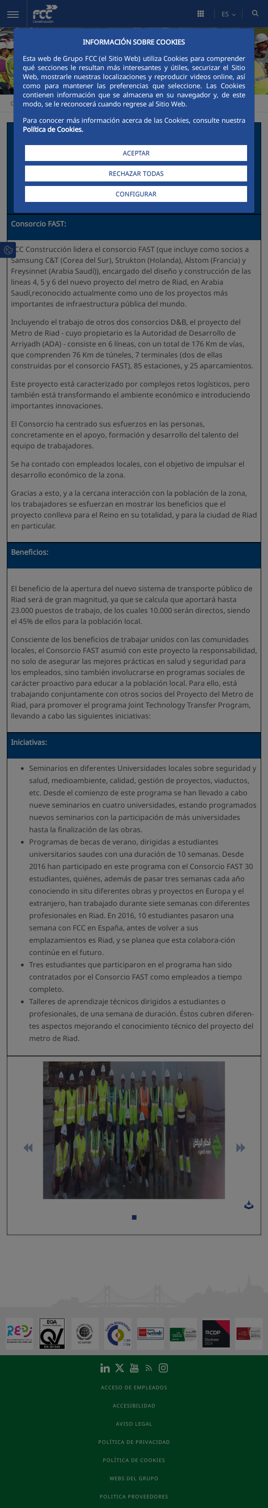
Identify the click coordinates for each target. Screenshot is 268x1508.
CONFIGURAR (136, 194)
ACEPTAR (136, 153)
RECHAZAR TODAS (136, 173)
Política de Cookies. (53, 129)
